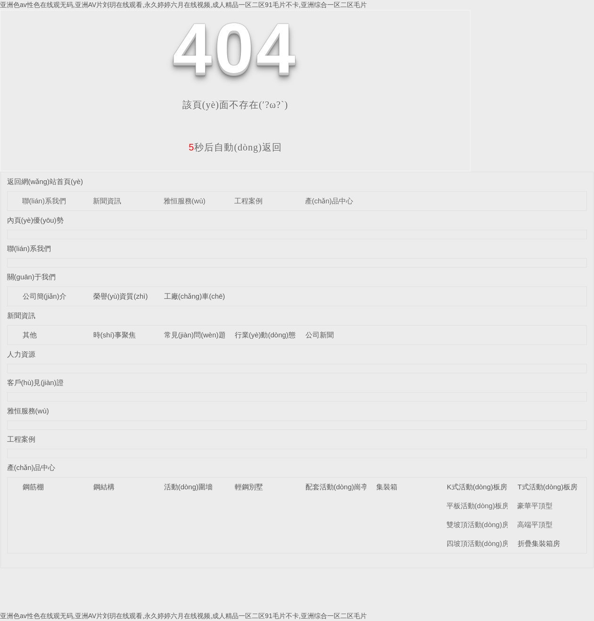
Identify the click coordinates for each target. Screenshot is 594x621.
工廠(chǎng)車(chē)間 (198, 296)
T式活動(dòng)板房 (548, 487)
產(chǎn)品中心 (329, 201)
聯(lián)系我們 (44, 201)
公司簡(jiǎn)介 (44, 296)
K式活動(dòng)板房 (477, 487)
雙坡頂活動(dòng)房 (477, 524)
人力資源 (21, 354)
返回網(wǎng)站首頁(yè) (45, 181)
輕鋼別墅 (249, 487)
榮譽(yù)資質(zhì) (120, 296)
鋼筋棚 (33, 487)
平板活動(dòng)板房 (477, 506)
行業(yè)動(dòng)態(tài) (271, 335)
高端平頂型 (535, 524)
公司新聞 (319, 335)
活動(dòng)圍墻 (188, 487)
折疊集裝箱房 (539, 543)
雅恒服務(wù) (185, 201)
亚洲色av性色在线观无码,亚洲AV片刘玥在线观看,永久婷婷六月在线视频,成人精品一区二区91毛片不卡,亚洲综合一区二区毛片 (183, 4)
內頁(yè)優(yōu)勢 (35, 220)
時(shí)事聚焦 (114, 335)
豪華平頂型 (535, 506)
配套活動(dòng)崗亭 (336, 487)
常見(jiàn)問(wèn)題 (195, 335)
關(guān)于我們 (31, 277)
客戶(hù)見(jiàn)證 (35, 382)
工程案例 (248, 201)
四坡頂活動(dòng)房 (477, 543)
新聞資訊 (107, 201)
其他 (30, 335)
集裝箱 (386, 487)
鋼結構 (104, 487)
